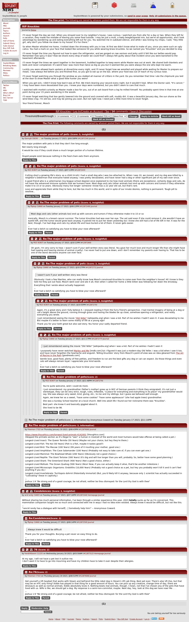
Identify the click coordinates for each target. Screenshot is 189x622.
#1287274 (91, 305)
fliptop (33, 30)
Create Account (10, 51)
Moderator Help (39, 608)
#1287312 (88, 554)
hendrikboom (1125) (34, 554)
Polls (5, 38)
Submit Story (9, 43)
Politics (6, 76)
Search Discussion (141, 111)
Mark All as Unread (103, 119)
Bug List (6, 95)
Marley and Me (81, 351)
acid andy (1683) (32, 495)
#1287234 (83, 139)
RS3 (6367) (33, 170)
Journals (6, 28)
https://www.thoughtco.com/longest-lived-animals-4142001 (55, 434)
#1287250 (82, 522)
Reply (24, 608)
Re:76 (32, 572)
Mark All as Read (171, 116)
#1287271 (91, 267)
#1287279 (97, 381)
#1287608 (84, 576)
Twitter (6, 85)
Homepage (92, 495)
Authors (6, 33)
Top (107, 111)
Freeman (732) (34, 429)
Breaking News (9, 66)
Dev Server (8, 98)
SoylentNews (10, 8)
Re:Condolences (39, 518)
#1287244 (82, 495)
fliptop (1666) (37, 206)
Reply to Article (149, 116)
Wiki (5, 90)
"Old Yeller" (81, 318)
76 (35, 549)
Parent (46, 196)
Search (6, 36)
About (5, 23)
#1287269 (86, 243)
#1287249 (85, 206)
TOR (5, 100)
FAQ (4, 26)
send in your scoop (137, 16)
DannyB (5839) (31, 139)
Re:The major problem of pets (57, 166)
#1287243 (80, 170)
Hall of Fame (8, 41)
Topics (6, 31)
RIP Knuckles (30, 26)
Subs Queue (8, 46)
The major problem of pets (52, 134)
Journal (92, 139)
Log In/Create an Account (88, 111)
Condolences (42, 491)
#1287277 (97, 339)
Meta (5, 73)
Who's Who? (8, 93)
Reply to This (29, 160)
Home (51, 619)
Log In (6, 53)
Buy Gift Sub (8, 48)
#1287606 (84, 429)
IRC (4, 88)
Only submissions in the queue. (168, 16)
